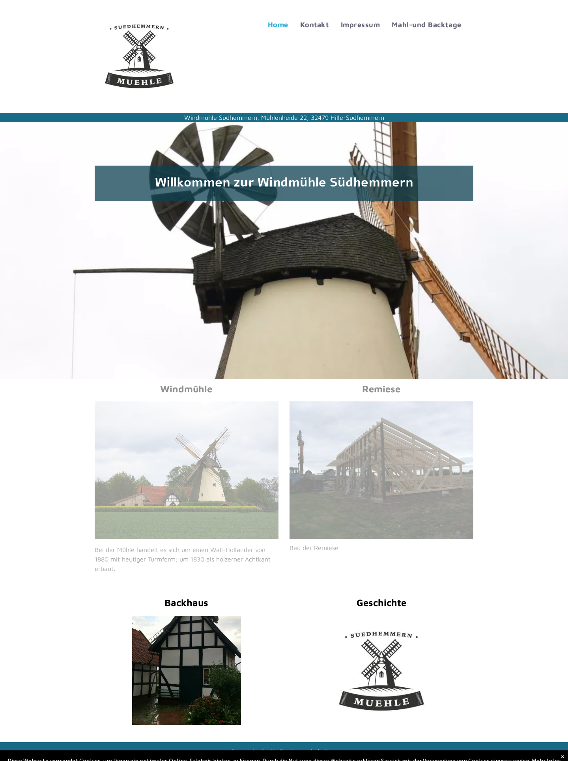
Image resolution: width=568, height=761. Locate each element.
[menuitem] (278, 25)
